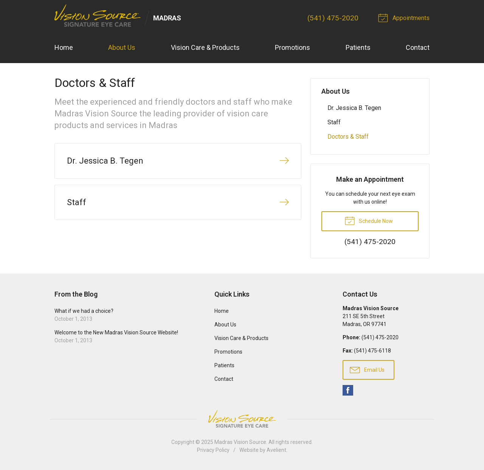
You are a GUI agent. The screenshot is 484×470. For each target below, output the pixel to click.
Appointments (405, 17)
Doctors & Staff (348, 136)
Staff (334, 122)
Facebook (348, 390)
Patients (358, 47)
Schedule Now (368, 220)
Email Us (367, 369)
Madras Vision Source (240, 442)
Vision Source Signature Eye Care (242, 419)
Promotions (292, 47)
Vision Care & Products (205, 47)
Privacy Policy (213, 450)
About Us (121, 47)
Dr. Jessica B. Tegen (354, 107)
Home (63, 47)
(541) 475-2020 (332, 18)
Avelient (276, 450)
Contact (418, 47)
